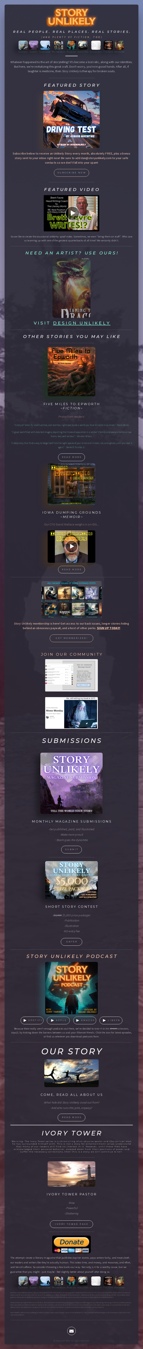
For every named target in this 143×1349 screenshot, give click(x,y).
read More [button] (72, 1117)
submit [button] (71, 849)
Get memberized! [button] (72, 638)
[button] (32, 1020)
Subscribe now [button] (72, 172)
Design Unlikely (82, 323)
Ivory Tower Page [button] (71, 1224)
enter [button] (71, 942)
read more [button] (72, 457)
